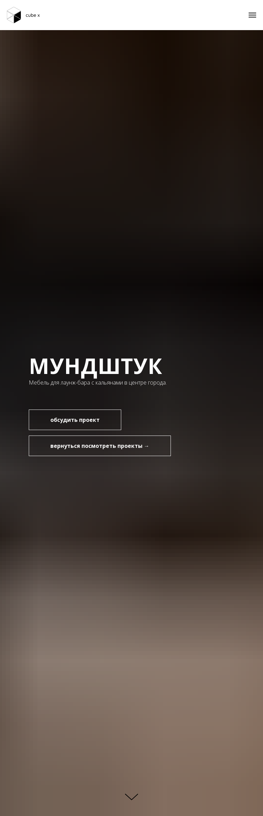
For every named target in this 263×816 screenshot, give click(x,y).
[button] (75, 420)
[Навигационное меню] (252, 15)
